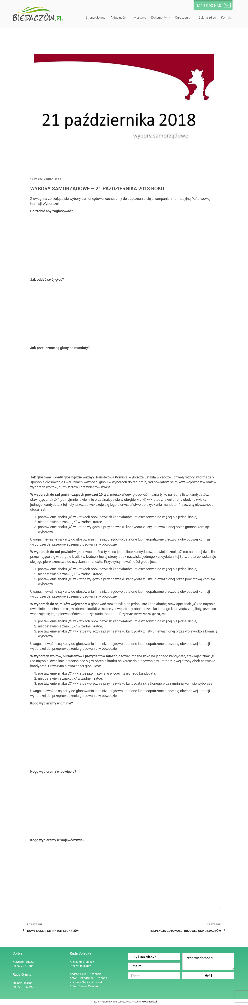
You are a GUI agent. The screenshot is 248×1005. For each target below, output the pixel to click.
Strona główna (95, 17)
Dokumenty (161, 17)
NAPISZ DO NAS (208, 5)
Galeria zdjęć (207, 17)
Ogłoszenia (184, 17)
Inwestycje (139, 17)
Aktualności (119, 17)
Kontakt (226, 17)
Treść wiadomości (208, 961)
